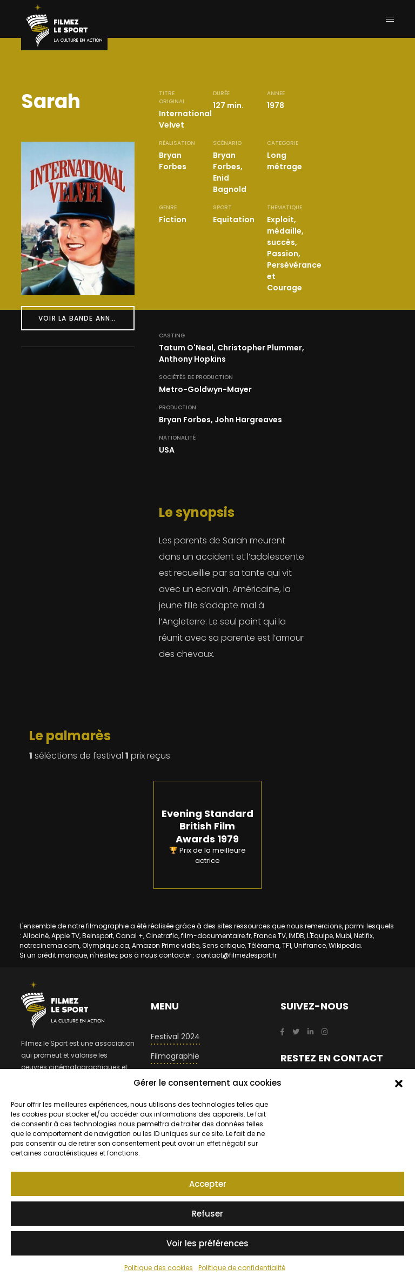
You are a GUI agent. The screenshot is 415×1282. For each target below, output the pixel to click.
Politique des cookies (158, 1267)
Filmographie (175, 1056)
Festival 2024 (175, 1036)
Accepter (207, 1184)
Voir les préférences (207, 1243)
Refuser (207, 1213)
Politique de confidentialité (241, 1267)
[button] (398, 1083)
